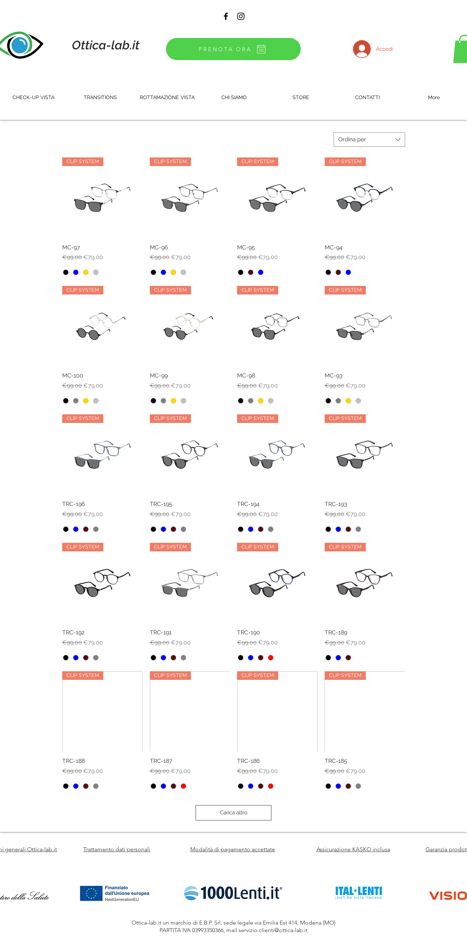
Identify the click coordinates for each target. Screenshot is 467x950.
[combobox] (369, 139)
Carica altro (233, 812)
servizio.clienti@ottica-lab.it (273, 930)
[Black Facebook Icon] (226, 16)
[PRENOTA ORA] (233, 49)
